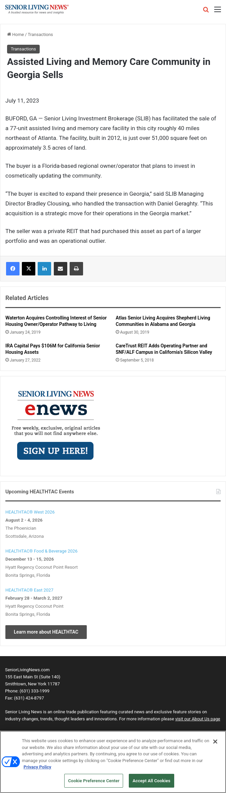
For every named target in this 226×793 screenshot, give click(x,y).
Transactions (40, 34)
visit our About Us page (197, 718)
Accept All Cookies (151, 784)
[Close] (215, 746)
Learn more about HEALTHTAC (46, 632)
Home (15, 34)
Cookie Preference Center (93, 784)
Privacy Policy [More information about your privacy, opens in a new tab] (37, 771)
